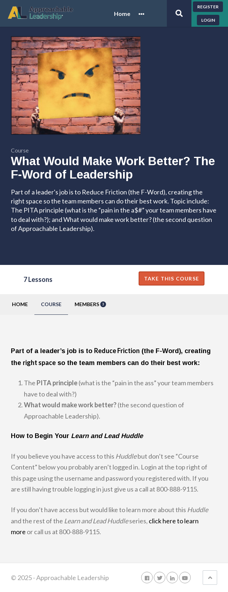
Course (51, 304)
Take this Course (171, 278)
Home (122, 14)
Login (208, 20)
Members (90, 304)
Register (208, 6)
